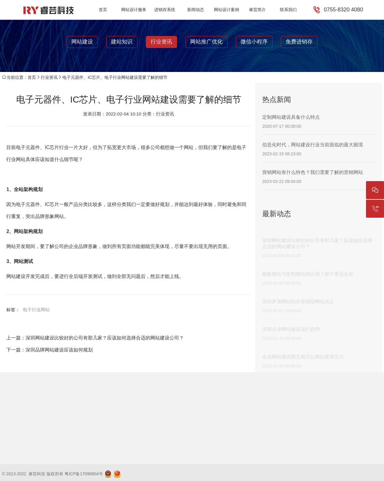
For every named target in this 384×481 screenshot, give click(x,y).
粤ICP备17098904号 (83, 473)
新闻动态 (195, 9)
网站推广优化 (206, 42)
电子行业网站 (36, 309)
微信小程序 (254, 42)
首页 (103, 9)
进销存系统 (164, 9)
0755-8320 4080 (343, 10)
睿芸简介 (257, 9)
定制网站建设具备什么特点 (291, 117)
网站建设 (82, 42)
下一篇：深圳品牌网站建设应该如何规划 (49, 349)
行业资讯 (161, 42)
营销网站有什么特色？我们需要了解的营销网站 (312, 172)
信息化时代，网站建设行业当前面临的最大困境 (312, 144)
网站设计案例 (226, 9)
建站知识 (122, 42)
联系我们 (288, 9)
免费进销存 (299, 42)
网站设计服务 (133, 9)
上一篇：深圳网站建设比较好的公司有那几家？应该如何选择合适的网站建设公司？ (95, 337)
